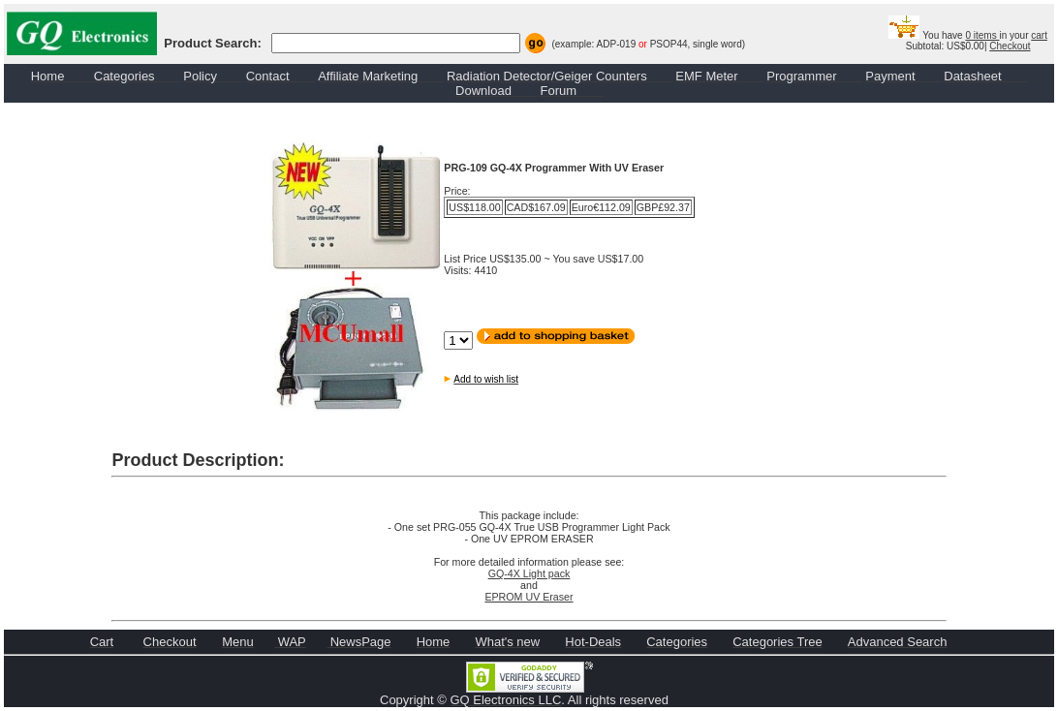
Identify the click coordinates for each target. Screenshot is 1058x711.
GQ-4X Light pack (529, 573)
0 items (982, 35)
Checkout (1009, 46)
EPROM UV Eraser (528, 597)
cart (1039, 35)
